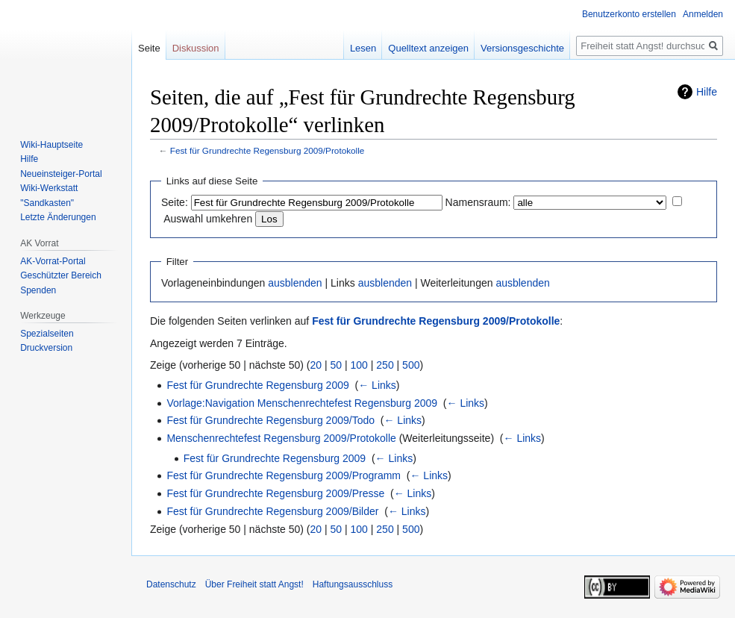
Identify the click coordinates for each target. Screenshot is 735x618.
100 (359, 365)
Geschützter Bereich (60, 275)
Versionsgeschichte (522, 48)
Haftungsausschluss (352, 584)
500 (410, 365)
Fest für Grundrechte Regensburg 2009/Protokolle (267, 150)
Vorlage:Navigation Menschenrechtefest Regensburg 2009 (301, 403)
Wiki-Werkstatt (49, 188)
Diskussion (195, 48)
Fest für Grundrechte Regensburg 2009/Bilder (272, 511)
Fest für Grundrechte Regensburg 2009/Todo (270, 420)
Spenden (38, 290)
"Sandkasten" (47, 203)
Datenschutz (171, 584)
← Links (377, 385)
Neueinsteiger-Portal (60, 174)
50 (337, 365)
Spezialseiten (46, 333)
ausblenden (295, 283)
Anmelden (703, 14)
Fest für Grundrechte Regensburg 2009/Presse (275, 493)
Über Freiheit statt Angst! (254, 584)
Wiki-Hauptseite (51, 145)
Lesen (363, 48)
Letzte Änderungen (58, 217)
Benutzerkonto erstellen (629, 14)
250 (384, 365)
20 (316, 365)
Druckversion (46, 348)
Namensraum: (478, 202)
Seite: (174, 202)
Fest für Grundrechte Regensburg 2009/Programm (283, 475)
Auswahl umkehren (207, 219)
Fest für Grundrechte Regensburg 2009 (257, 385)
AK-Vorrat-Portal (52, 261)
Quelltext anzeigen (428, 48)
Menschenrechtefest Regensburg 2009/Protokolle (280, 438)
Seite (149, 48)
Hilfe (706, 92)
